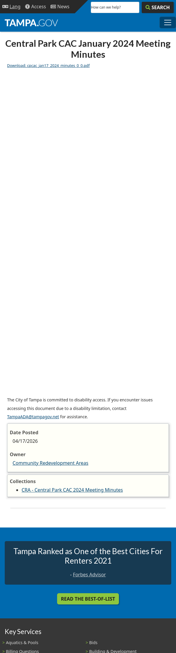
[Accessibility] (35, 6)
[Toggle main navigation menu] (167, 22)
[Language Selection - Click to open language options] (11, 6)
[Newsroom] (60, 6)
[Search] (158, 7)
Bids (93, 642)
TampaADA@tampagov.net (33, 416)
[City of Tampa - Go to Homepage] (31, 22)
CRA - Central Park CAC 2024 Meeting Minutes (72, 490)
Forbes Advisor (89, 574)
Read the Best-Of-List (88, 599)
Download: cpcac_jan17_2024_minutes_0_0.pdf (48, 65)
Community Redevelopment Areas (50, 463)
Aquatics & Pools (22, 642)
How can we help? (106, 7)
